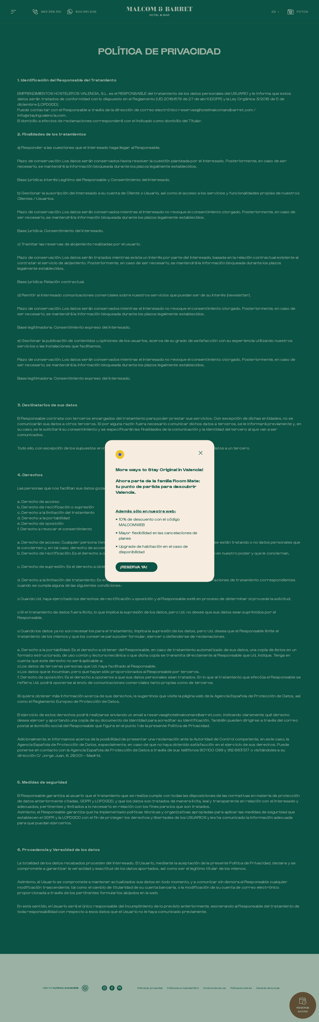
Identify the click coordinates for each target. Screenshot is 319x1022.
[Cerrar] (201, 453)
